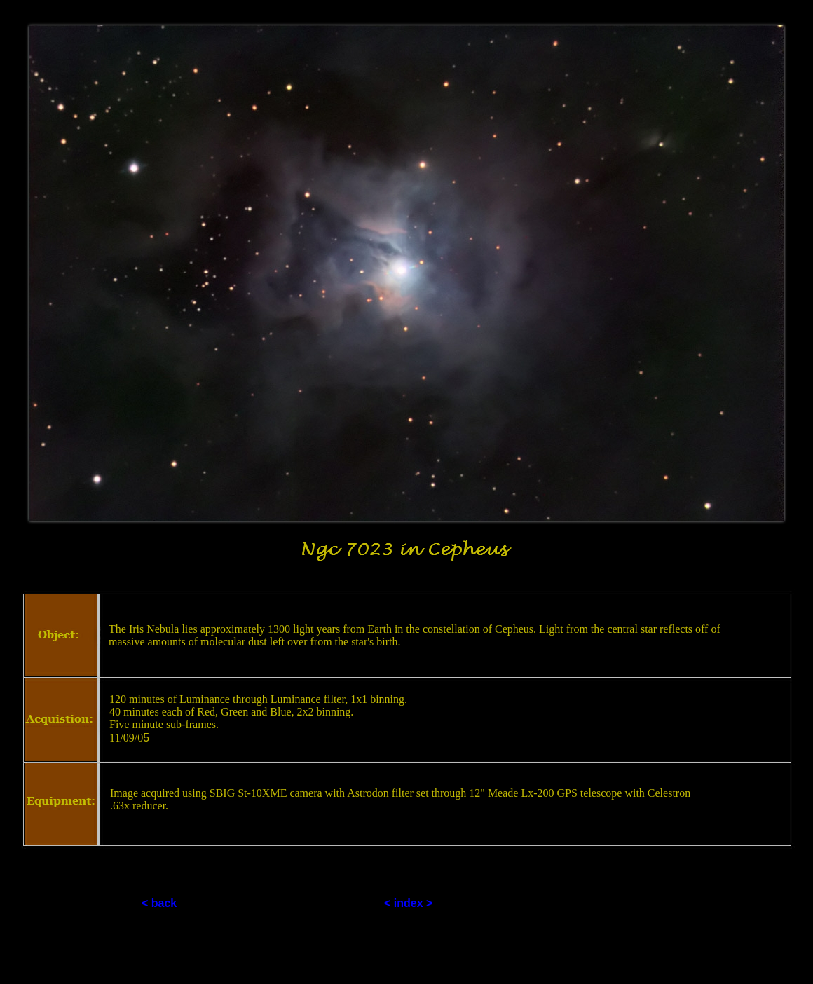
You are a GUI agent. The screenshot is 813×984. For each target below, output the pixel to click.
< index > (408, 903)
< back (159, 903)
